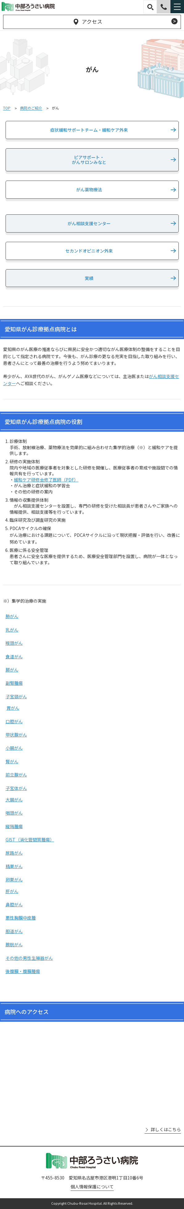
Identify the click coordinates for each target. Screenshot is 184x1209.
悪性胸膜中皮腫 (21, 918)
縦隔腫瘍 (14, 826)
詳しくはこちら (166, 1129)
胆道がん (14, 931)
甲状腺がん (16, 735)
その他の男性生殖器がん (29, 958)
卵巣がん (14, 879)
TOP (6, 108)
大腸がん (14, 799)
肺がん (12, 616)
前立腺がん (16, 775)
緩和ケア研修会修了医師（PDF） (46, 480)
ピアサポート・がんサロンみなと (89, 160)
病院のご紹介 (31, 108)
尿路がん (14, 853)
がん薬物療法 (89, 189)
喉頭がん (14, 643)
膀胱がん (14, 944)
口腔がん (14, 721)
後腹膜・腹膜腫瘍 (23, 971)
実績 (89, 278)
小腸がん (14, 748)
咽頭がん (14, 813)
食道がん (14, 656)
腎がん (12, 761)
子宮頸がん (16, 696)
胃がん (12, 708)
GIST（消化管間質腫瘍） (30, 839)
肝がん (12, 891)
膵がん (12, 670)
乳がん (12, 630)
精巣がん (14, 866)
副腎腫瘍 (14, 683)
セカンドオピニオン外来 (89, 251)
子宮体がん (16, 788)
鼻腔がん (14, 904)
